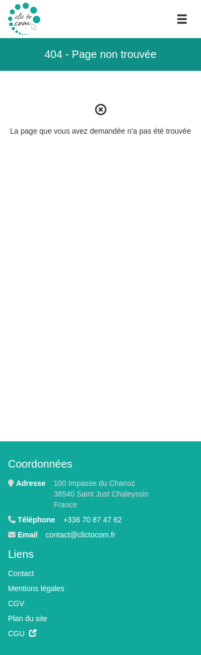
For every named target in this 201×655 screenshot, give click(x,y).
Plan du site (27, 618)
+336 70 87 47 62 (92, 519)
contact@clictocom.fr (80, 534)
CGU (22, 633)
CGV (16, 603)
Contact (21, 573)
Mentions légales (36, 588)
